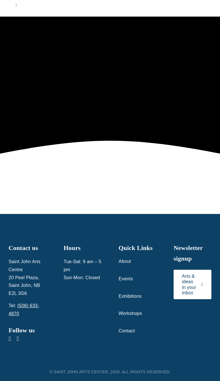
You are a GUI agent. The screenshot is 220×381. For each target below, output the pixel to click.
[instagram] (18, 339)
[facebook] (10, 339)
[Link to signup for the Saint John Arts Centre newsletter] (192, 284)
